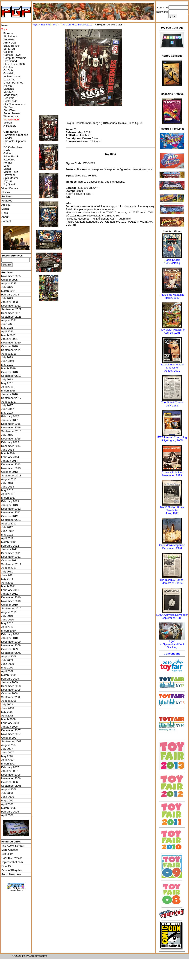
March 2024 (8, 290)
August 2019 (9, 353)
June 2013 (7, 486)
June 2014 (7, 449)
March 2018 (8, 390)
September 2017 (11, 397)
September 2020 (11, 349)
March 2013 (8, 497)
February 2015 (10, 442)
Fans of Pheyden (11, 870)
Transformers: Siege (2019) (76, 24)
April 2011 (7, 582)
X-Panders (9, 125)
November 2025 (11, 276)
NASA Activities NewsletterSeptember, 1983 (172, 616)
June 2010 (7, 619)
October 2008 (9, 693)
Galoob (7, 153)
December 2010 (11, 597)
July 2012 (7, 527)
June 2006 (7, 796)
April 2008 (7, 715)
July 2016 (7, 434)
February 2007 (10, 767)
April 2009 (7, 671)
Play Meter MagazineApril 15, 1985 (171, 331)
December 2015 (11, 438)
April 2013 (7, 494)
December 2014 (11, 445)
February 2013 (10, 501)
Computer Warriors (14, 58)
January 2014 (9, 460)
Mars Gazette (9, 849)
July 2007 (7, 748)
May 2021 (7, 327)
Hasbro (7, 150)
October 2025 (9, 279)
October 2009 (9, 649)
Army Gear (10, 42)
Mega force (10, 94)
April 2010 (7, 626)
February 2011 (10, 590)
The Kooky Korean (12, 845)
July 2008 (7, 704)
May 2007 (7, 756)
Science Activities (172, 472)
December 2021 (11, 313)
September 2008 (11, 697)
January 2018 (9, 394)
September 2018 (11, 375)
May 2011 (7, 578)
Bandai (7, 138)
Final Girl (6, 866)
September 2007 (11, 741)
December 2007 (11, 730)
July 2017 (7, 405)
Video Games (9, 188)
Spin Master (10, 178)
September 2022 (11, 309)
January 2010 (9, 638)
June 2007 (7, 752)
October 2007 (9, 737)
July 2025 (7, 287)
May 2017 (7, 412)
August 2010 (9, 612)
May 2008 (7, 711)
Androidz (8, 39)
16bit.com (7, 853)
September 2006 (11, 785)
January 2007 (9, 770)
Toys (35, 24)
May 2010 (7, 623)
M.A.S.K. (8, 91)
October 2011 (9, 560)
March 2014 (8, 453)
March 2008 (8, 719)
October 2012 (9, 516)
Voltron (7, 122)
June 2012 (7, 530)
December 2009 (11, 641)
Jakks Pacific (11, 156)
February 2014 (10, 457)
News (5, 25)
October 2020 (9, 346)
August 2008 (9, 700)
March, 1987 (172, 297)
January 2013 (9, 505)
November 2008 (11, 689)
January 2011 (9, 593)
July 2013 (7, 482)
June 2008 (7, 708)
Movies (5, 192)
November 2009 (11, 645)
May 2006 (7, 800)
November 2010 (11, 601)
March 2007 (8, 763)
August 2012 (9, 523)
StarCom (8, 107)
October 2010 (9, 604)
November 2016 (11, 427)
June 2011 (7, 575)
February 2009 (10, 678)
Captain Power (12, 54)
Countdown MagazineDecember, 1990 (172, 547)
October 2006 (9, 782)
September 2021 (11, 316)
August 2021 (9, 320)
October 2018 (9, 372)
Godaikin (8, 73)
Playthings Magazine (172, 294)
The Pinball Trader (172, 402)
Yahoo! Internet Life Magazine (172, 366)
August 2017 (9, 401)
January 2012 (9, 549)
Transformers (49, 24)
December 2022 (11, 305)
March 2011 (8, 586)
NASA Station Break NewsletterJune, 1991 (172, 510)
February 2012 (10, 545)
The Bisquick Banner (172, 579)
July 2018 (7, 379)
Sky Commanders (14, 104)
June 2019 (7, 361)
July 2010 (7, 615)
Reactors (8, 98)
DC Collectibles (12, 147)
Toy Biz (7, 181)
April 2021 (7, 331)
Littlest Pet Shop (13, 82)
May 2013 (7, 490)
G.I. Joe (8, 67)
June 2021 (7, 324)
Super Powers (12, 113)
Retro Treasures (11, 874)
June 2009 (7, 663)
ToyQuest (9, 184)
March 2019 (8, 368)
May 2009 (7, 667)
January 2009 (9, 682)
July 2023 (7, 298)
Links (4, 212)
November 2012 (11, 512)
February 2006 (10, 811)
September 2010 (11, 608)
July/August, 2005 (172, 440)
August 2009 (9, 656)
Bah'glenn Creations (15, 134)
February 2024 (10, 294)
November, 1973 (172, 475)
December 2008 (11, 686)
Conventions (172, 653)
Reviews (6, 196)
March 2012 (8, 542)
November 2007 (11, 734)
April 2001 (7, 815)
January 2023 (9, 301)
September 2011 (11, 564)
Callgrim (8, 51)
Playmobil (9, 174)
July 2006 (7, 793)
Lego (6, 165)
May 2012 (7, 534)
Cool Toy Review (11, 857)
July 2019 (7, 357)
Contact (6, 221)
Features (6, 200)
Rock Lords (10, 101)
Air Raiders (10, 36)
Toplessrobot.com (12, 862)
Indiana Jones (11, 76)
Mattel (7, 168)
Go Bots (8, 70)
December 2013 (11, 464)
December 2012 (11, 508)
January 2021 (9, 338)
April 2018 (7, 386)
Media (5, 208)
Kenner (7, 162)
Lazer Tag (9, 79)
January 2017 (9, 420)
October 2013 (9, 471)
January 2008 (9, 726)
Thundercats (11, 116)
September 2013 (11, 475)
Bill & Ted (9, 48)
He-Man (8, 85)
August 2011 (9, 567)
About (5, 217)
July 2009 (7, 660)
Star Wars (9, 110)
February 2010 (10, 634)
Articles (5, 204)
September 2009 (11, 652)
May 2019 (7, 364)
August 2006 (9, 789)
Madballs (8, 88)
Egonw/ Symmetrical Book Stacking (172, 644)
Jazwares (9, 159)
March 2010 (8, 630)
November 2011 (11, 556)
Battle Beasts (11, 45)
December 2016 (11, 423)
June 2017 (7, 409)
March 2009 (8, 674)
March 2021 (8, 335)
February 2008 (10, 722)
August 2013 (9, 479)
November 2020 (11, 342)
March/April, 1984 (172, 583)
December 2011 (11, 553)
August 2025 (9, 283)
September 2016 (11, 431)
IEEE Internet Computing (172, 437)
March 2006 (8, 807)
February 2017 (10, 416)
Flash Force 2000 (14, 64)
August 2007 (9, 745)
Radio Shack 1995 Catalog (172, 261)
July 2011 (7, 571)
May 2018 (7, 383)
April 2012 (7, 538)
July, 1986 (172, 405)
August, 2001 (172, 370)
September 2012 (11, 519)
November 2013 (11, 468)
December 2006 (11, 774)
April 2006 (7, 804)
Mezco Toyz (10, 171)
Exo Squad (10, 61)
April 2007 (7, 759)
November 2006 (11, 778)
